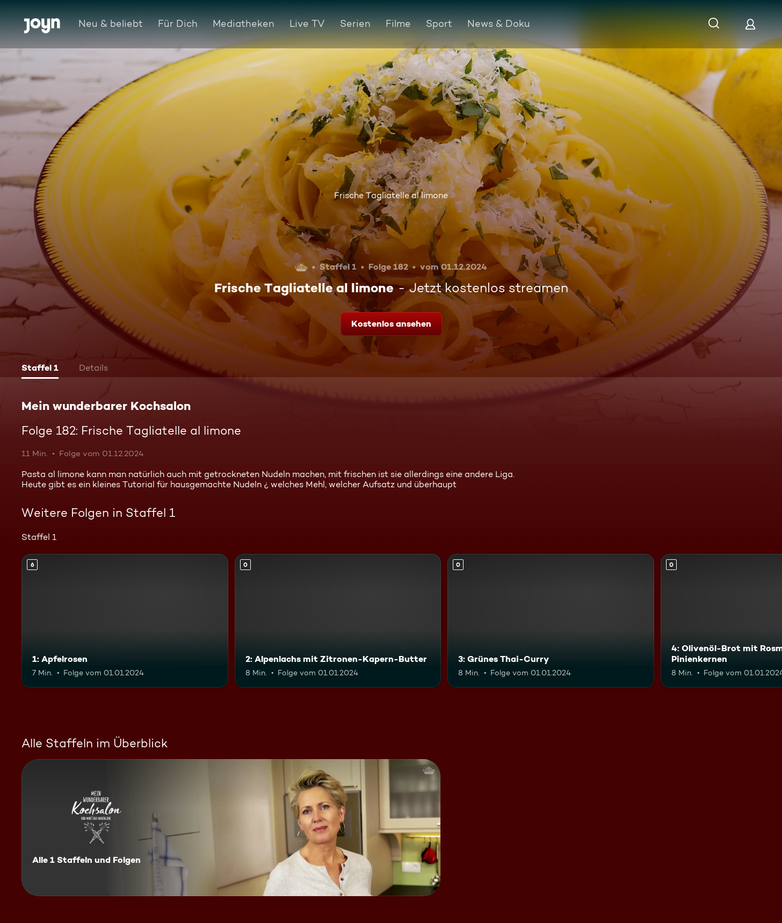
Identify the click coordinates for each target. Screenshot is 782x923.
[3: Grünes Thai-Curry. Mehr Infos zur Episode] (550, 621)
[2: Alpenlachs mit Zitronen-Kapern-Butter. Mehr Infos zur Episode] (338, 621)
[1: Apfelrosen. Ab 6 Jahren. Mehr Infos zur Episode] (124, 621)
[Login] (750, 24)
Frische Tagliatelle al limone (391, 195)
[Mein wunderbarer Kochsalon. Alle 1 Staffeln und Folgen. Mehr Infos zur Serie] (230, 827)
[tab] (40, 369)
